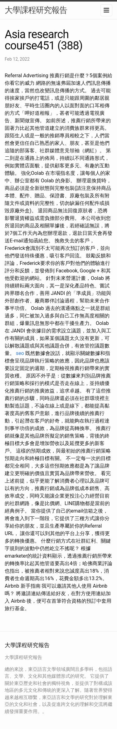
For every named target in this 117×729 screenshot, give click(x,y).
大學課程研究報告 (36, 10)
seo (20, 353)
